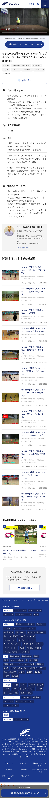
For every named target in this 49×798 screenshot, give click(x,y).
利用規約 (24, 770)
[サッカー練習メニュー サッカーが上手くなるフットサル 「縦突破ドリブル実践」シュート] (24, 296)
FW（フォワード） (10, 648)
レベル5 (6, 689)
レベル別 (7, 685)
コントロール (27, 70)
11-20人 (21, 672)
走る (11, 693)
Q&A (5, 656)
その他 (31, 664)
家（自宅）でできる (34, 648)
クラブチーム (22, 664)
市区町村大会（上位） (19, 668)
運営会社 (9, 770)
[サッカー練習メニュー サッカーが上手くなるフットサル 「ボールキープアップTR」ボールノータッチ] (24, 275)
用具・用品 (7, 719)
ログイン (32, 4)
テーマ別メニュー (10, 680)
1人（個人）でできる (11, 652)
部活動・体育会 (9, 664)
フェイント (16, 70)
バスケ (31, 610)
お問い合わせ (24, 776)
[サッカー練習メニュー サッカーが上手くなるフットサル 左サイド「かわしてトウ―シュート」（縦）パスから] (24, 419)
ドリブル (6, 70)
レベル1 (15, 685)
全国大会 (40, 664)
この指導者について (24, 248)
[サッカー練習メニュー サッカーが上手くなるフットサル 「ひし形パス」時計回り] (24, 458)
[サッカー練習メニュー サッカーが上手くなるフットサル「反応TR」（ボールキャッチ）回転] (24, 376)
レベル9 (39, 689)
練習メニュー (8, 624)
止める (23, 693)
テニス (28, 614)
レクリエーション (10, 640)
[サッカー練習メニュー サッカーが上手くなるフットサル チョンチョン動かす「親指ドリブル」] (24, 397)
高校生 (6, 660)
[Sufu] (10, 4)
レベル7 (23, 689)
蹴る (29, 693)
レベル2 (23, 685)
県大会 (6, 668)
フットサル (20, 614)
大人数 (22, 648)
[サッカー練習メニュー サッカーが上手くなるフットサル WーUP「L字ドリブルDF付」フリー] (24, 335)
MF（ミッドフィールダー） (32, 644)
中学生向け (26, 65)
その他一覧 (25, 652)
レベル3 (32, 685)
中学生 (36, 656)
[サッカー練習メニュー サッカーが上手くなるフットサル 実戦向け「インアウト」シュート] (24, 354)
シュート (21, 628)
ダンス (36, 614)
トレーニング (39, 70)
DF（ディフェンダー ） (12, 644)
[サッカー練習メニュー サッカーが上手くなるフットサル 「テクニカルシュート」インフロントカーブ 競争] (24, 480)
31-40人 (38, 672)
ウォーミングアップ (11, 636)
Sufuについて (24, 763)
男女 (35, 660)
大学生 (13, 660)
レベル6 (15, 689)
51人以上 (15, 676)
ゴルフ (38, 610)
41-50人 (6, 676)
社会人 (20, 660)
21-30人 (29, 672)
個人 (5, 672)
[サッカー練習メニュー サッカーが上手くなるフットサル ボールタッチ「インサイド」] (24, 501)
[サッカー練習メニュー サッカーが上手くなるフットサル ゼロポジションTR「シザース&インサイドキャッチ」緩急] (24, 439)
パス (14, 628)
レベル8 (31, 689)
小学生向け (16, 65)
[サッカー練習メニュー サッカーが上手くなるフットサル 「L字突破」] (24, 316)
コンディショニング (27, 636)
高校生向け (37, 65)
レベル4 (40, 685)
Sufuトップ (6, 600)
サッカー (6, 65)
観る (5, 693)
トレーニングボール (21, 719)
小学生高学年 (26, 656)
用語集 (6, 715)
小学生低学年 (14, 656)
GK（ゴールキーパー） (27, 640)
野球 (24, 610)
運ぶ (16, 693)
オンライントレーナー (11, 697)
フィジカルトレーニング (36, 632)
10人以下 (12, 672)
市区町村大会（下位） (37, 668)
